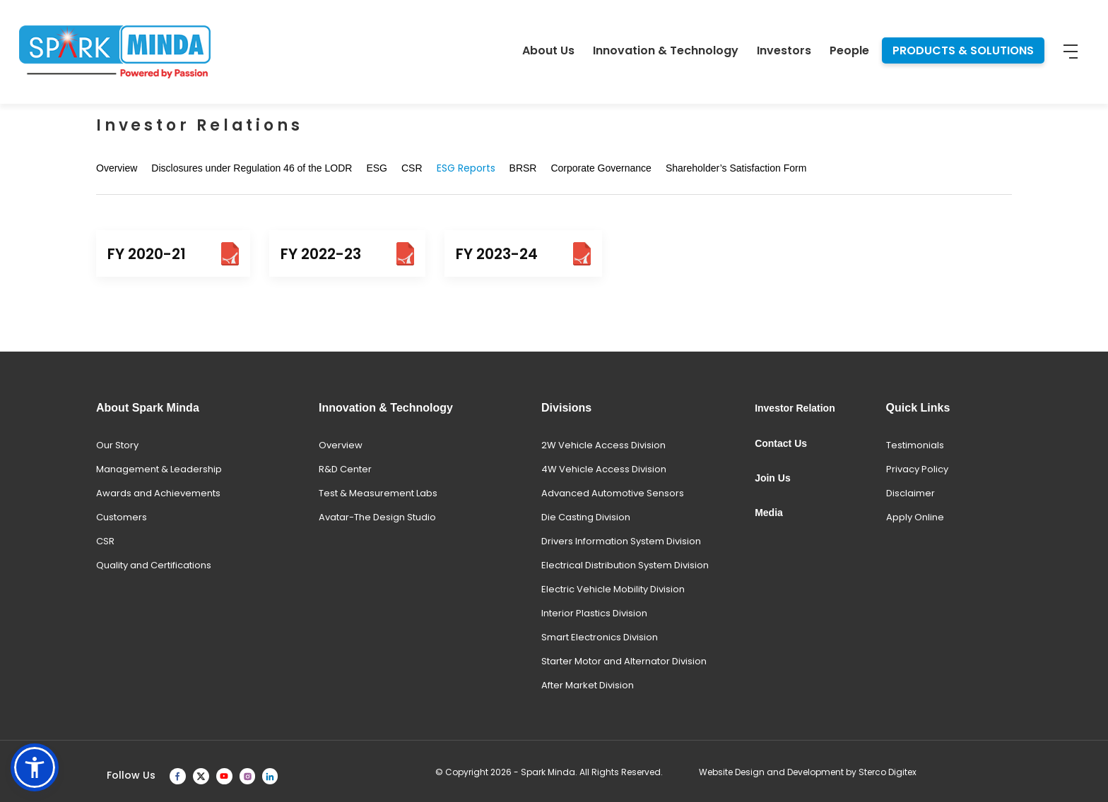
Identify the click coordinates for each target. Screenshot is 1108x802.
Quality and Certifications (153, 565)
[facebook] (178, 775)
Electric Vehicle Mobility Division (613, 589)
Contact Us (781, 443)
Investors (784, 50)
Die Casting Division (585, 517)
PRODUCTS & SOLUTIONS (963, 50)
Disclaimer (910, 493)
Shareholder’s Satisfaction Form (736, 168)
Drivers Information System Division (621, 541)
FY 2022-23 (347, 253)
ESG (376, 168)
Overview (116, 168)
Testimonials (915, 445)
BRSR (523, 168)
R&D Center (345, 469)
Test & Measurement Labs (378, 493)
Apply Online (915, 517)
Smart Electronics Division (599, 637)
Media (769, 512)
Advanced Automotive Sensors (612, 493)
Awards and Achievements (158, 493)
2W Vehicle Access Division (603, 445)
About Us (548, 50)
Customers (121, 517)
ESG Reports (466, 168)
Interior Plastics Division (594, 613)
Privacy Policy (917, 469)
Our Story (117, 445)
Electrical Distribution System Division (625, 565)
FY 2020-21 (173, 253)
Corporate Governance (600, 168)
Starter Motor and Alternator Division (624, 661)
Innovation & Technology (665, 50)
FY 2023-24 (523, 253)
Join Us (773, 478)
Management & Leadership (159, 469)
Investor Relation (795, 408)
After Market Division (587, 685)
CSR (412, 168)
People (849, 50)
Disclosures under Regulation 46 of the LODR (251, 168)
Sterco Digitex (888, 772)
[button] (34, 767)
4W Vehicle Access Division (603, 469)
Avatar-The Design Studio (377, 517)
